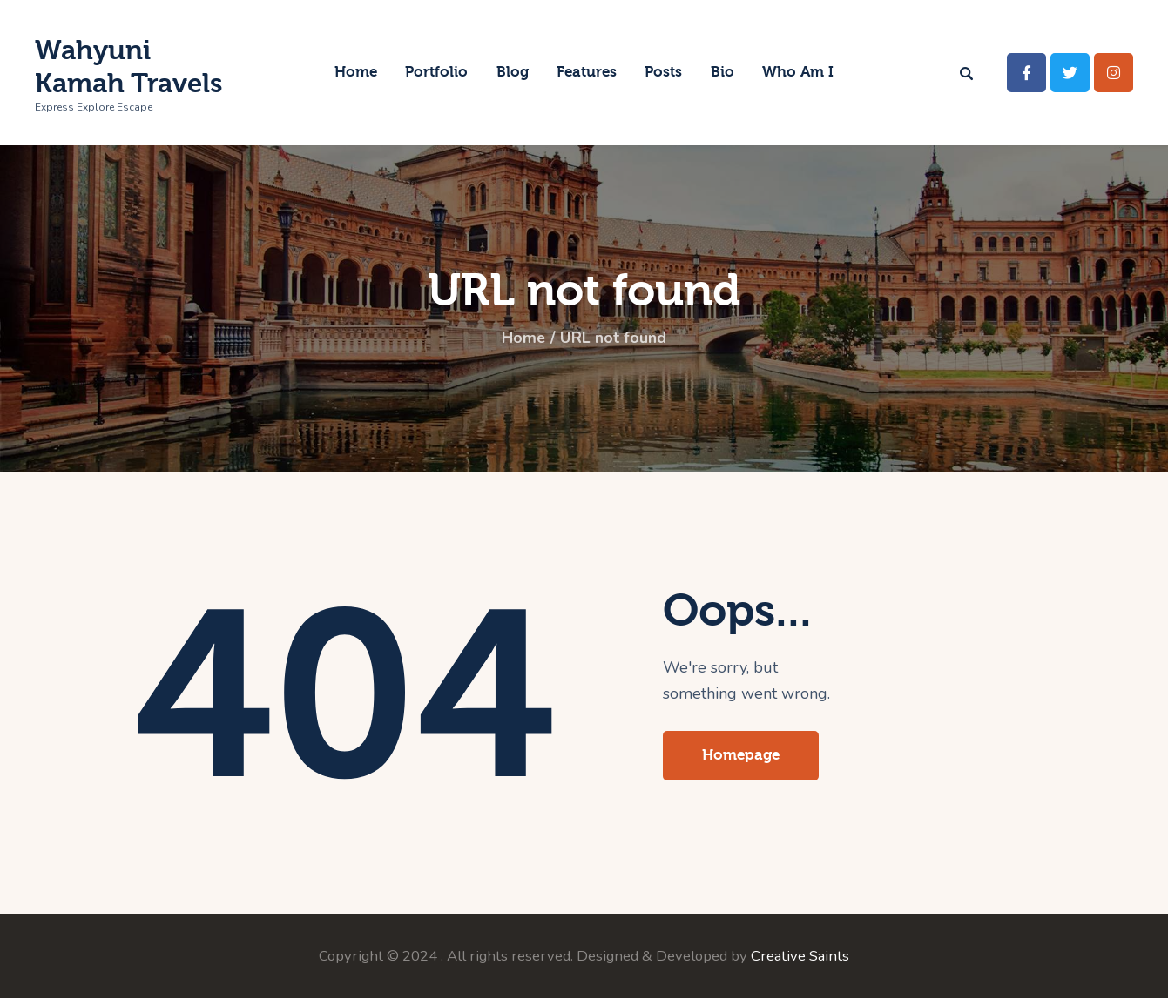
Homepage (741, 755)
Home (524, 338)
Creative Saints (800, 956)
